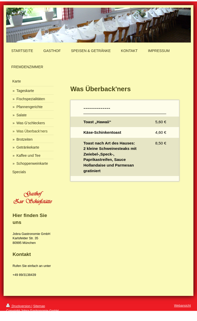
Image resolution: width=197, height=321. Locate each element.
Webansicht (182, 305)
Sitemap (39, 306)
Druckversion (18, 306)
